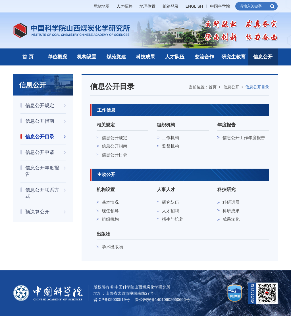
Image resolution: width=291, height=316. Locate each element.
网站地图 (101, 6)
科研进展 (231, 202)
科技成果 (145, 57)
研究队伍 (170, 202)
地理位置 (147, 6)
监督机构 (170, 146)
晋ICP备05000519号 (111, 299)
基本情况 (110, 202)
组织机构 (110, 219)
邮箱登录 (170, 6)
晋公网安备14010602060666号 (162, 299)
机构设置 (86, 57)
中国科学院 (220, 6)
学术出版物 (112, 246)
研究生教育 (233, 57)
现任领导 (110, 210)
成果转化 (231, 219)
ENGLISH (194, 6)
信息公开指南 (114, 146)
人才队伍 (174, 57)
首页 (213, 87)
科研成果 (231, 210)
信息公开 (263, 57)
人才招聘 (124, 6)
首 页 (28, 57)
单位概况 (57, 57)
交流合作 (204, 57)
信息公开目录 (257, 87)
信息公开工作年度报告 (244, 137)
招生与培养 (172, 219)
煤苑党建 (116, 57)
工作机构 (170, 137)
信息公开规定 (114, 137)
